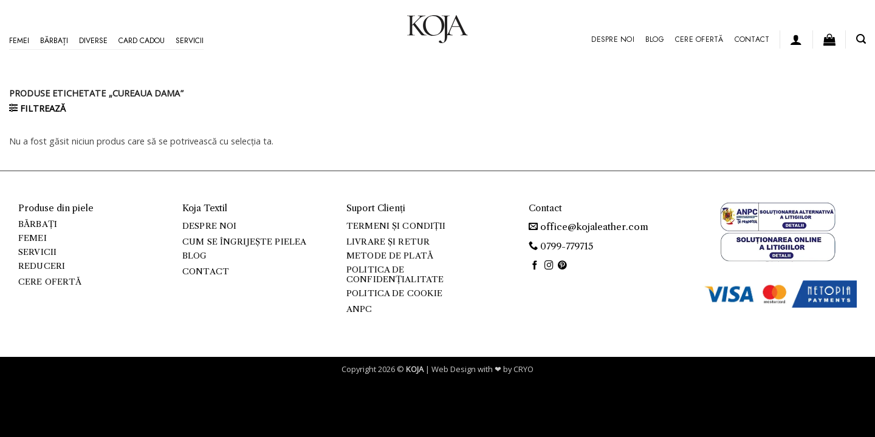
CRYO (523, 369)
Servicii (190, 40)
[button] (796, 39)
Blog (654, 39)
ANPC (359, 309)
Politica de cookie (394, 293)
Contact (752, 39)
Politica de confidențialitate (395, 275)
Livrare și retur (388, 242)
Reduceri (41, 266)
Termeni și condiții (396, 226)
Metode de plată (389, 256)
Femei (19, 40)
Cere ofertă (699, 39)
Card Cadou (141, 40)
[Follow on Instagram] (549, 266)
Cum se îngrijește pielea (244, 242)
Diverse (93, 40)
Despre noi (612, 39)
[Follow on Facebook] (535, 266)
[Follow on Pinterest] (562, 266)
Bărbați (54, 40)
